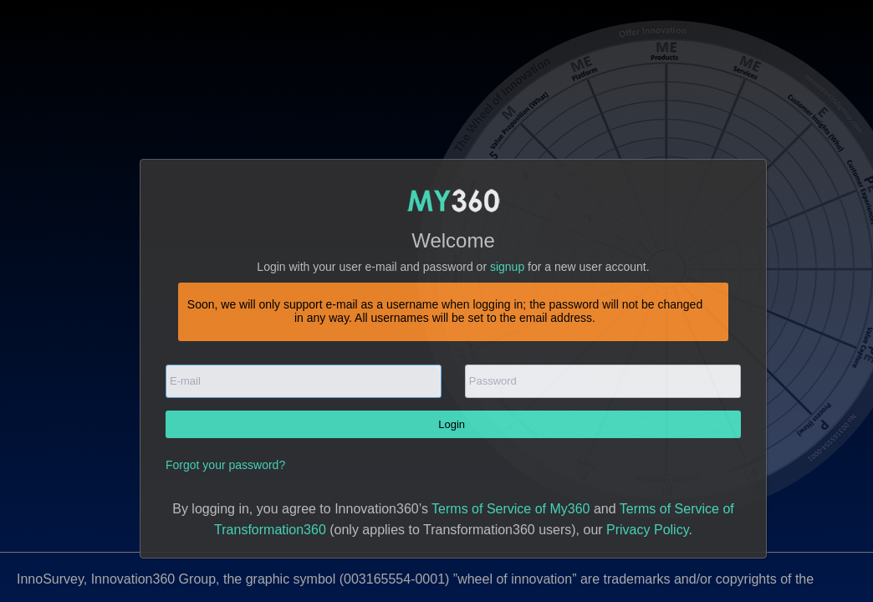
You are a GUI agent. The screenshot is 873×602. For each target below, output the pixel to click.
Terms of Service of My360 (510, 509)
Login (452, 424)
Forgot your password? (225, 465)
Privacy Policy (647, 530)
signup (507, 266)
